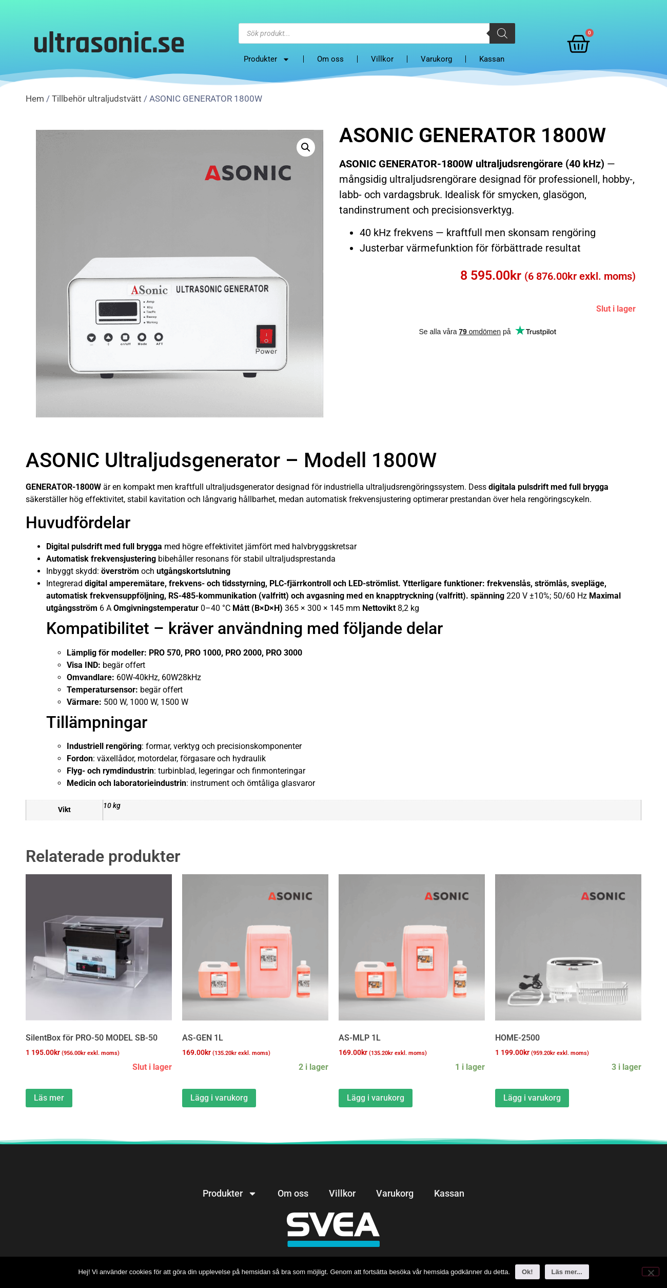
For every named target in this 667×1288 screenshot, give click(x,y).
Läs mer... (567, 1272)
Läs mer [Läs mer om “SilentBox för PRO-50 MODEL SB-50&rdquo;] (49, 1098)
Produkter (267, 59)
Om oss (330, 59)
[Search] (502, 33)
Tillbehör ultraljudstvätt (97, 98)
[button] (306, 147)
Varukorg (436, 59)
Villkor (382, 59)
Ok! (527, 1272)
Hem (35, 98)
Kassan (491, 59)
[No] (650, 1271)
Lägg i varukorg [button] (219, 1098)
